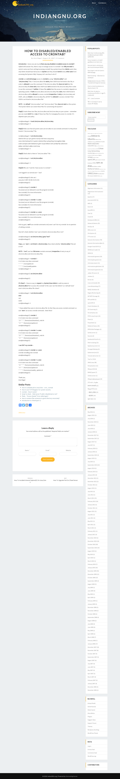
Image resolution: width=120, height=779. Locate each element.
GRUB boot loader (93, 250)
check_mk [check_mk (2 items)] (92, 133)
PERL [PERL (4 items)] (94, 163)
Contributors (102, 3)
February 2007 (92, 680)
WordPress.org (92, 756)
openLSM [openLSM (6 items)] (91, 159)
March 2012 (91, 498)
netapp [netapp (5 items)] (90, 157)
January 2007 (91, 683)
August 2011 (91, 511)
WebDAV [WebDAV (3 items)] (96, 176)
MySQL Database (92, 289)
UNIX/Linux (21, 413)
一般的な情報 (92, 392)
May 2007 (90, 670)
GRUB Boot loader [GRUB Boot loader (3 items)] (100, 141)
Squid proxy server (93, 346)
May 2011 (90, 521)
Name (27, 450)
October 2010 (91, 544)
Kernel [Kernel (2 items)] (99, 145)
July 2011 (90, 514)
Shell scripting (92, 342)
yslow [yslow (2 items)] (101, 176)
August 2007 (91, 660)
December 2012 (92, 478)
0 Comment (60, 58)
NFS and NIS (91, 299)
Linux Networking (93, 286)
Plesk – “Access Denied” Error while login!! (35, 396)
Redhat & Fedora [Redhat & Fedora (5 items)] (93, 169)
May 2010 (90, 554)
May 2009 (90, 594)
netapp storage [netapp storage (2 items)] (95, 157)
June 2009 (90, 591)
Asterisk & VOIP (92, 200)
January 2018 (91, 432)
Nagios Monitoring (93, 293)
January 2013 (91, 475)
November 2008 (92, 610)
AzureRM (90, 210)
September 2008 (92, 617)
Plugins (90, 716)
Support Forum (92, 723)
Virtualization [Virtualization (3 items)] (101, 173)
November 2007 (92, 650)
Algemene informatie (94, 188)
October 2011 (91, 508)
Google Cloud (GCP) (93, 246)
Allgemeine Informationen (95, 191)
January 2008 (91, 644)
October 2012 (91, 485)
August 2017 (91, 442)
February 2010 (92, 564)
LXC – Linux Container (94, 98)
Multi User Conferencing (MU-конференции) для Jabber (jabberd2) (96, 55)
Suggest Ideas (92, 720)
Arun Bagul (38, 58)
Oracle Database (92, 306)
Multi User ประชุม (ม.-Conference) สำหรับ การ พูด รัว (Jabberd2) (96, 93)
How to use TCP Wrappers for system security (36, 390)
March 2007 (91, 677)
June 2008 (90, 627)
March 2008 (91, 637)
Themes (90, 726)
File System (91, 233)
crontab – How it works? (29, 392)
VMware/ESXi (91, 369)
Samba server (91, 332)
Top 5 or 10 (91, 359)
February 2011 (92, 531)
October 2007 (91, 654)
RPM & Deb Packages (94, 329)
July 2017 (90, 445)
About (94, 3)
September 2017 (92, 438)
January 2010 (91, 567)
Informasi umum (92, 263)
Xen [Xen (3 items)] (99, 176)
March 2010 (91, 561)
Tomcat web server (93, 356)
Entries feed (91, 749)
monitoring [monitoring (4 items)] (91, 153)
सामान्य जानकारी (92, 385)
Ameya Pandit (92, 703)
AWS (89, 203)
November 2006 (92, 690)
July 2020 (90, 418)
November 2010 (92, 541)
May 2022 (90, 412)
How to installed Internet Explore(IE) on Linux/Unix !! (30, 480)
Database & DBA (92, 220)
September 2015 (92, 455)
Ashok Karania (92, 706)
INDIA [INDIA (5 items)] (89, 144)
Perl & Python (92, 313)
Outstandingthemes (71, 776)
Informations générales (94, 266)
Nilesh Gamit (91, 710)
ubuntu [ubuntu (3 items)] (103, 171)
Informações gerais (93, 260)
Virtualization (92, 366)
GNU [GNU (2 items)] (93, 141)
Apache (90, 197)
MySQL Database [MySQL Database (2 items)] (95, 155)
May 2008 (90, 630)
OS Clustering (92, 309)
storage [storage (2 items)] (93, 171)
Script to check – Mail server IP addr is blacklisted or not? (39, 394)
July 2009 (90, 587)
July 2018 (90, 428)
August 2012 (91, 488)
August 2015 (91, 458)
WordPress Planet (93, 733)
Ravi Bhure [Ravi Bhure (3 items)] (94, 166)
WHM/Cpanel (91, 372)
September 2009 (92, 581)
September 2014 (92, 465)
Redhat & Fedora (92, 326)
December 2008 (92, 607)
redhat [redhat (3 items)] (99, 166)
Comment (47, 436)
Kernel (90, 279)
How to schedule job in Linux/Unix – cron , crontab (37, 388)
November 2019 (92, 422)
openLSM (90, 303)
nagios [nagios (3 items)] (100, 155)
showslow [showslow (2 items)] (101, 169)
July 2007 (90, 664)
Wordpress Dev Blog (93, 730)
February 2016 (92, 448)
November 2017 (92, 435)
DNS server (91, 230)
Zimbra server (92, 375)
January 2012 (91, 505)
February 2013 (92, 471)
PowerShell (91, 323)
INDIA (89, 253)
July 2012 (90, 491)
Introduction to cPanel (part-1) (31, 400)
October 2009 (91, 577)
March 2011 (91, 528)
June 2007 (90, 667)
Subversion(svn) (92, 352)
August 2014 (91, 468)
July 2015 (90, 461)
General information (94, 240)
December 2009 (92, 571)
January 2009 (91, 604)
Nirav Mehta (91, 713)
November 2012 (92, 481)
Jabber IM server (92, 273)
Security (90, 336)
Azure (89, 207)
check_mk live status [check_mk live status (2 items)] (98, 133)
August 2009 (91, 584)
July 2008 (90, 624)
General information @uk (95, 243)
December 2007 (92, 647)
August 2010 (91, 551)
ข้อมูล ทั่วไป (91, 389)
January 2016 (91, 452)
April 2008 (90, 634)
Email (48, 450)
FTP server (91, 236)
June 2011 (90, 518)
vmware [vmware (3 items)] (91, 176)
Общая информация (94, 379)
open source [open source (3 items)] (98, 160)
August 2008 (91, 620)
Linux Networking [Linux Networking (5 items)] (94, 151)
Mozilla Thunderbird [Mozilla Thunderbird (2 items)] (98, 153)
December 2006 (92, 687)
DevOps (90, 226)
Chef (89, 213)
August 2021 (91, 415)
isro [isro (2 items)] (97, 145)
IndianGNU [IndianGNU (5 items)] (95, 144)
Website (68, 450)
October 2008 (91, 614)
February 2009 (92, 601)
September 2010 (92, 548)
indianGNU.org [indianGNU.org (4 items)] (92, 146)
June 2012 (90, 495)
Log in (89, 746)
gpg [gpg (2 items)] (95, 141)
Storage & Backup (93, 349)
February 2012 (92, 501)
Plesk (89, 319)
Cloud (89, 217)
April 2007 (90, 673)
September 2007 (92, 657)
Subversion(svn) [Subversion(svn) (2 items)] (98, 171)
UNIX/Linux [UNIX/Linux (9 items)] (93, 173)
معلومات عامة (94, 382)
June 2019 (90, 425)
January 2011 (91, 534)
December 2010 (92, 538)
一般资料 (90, 395)
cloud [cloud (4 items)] (89, 136)
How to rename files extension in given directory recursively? (41, 398)
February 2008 (92, 640)
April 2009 (90, 597)
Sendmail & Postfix (93, 339)
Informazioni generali (94, 270)
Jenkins (90, 276)
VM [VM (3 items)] (88, 176)
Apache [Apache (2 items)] (89, 133)
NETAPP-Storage (93, 296)
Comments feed (92, 753)
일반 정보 (90, 399)
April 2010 (90, 558)
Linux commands (92, 283)
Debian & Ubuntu (92, 223)
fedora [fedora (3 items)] (97, 139)
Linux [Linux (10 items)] (100, 148)
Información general (94, 256)
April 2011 (90, 524)
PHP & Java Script (93, 316)
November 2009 (92, 574)
